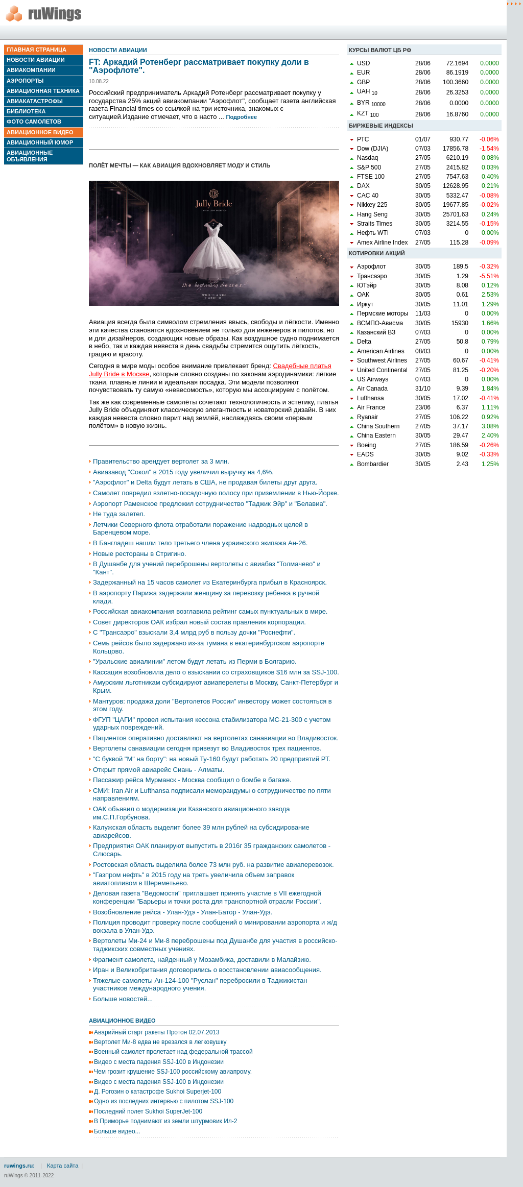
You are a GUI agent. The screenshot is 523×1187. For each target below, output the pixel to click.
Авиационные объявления (30, 156)
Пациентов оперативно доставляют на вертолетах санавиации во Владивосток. (216, 738)
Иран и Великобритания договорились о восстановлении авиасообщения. (207, 970)
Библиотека (26, 111)
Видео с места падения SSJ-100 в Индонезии (159, 1061)
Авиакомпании (31, 70)
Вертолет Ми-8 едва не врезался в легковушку (160, 1042)
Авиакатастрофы (35, 101)
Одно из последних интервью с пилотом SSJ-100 (163, 1101)
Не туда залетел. (119, 514)
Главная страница (36, 49)
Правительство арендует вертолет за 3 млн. (161, 461)
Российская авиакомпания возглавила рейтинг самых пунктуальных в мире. (210, 611)
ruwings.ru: (19, 1165)
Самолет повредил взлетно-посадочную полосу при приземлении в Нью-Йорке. (216, 493)
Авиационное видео (40, 132)
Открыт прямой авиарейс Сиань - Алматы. (158, 769)
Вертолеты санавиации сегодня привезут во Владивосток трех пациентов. (207, 748)
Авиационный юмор (40, 142)
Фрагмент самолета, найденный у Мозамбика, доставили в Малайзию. (202, 959)
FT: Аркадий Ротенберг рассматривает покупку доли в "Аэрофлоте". (199, 66)
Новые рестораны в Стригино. (139, 554)
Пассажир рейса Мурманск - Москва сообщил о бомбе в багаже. (192, 780)
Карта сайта (62, 1165)
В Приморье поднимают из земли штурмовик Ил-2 (165, 1121)
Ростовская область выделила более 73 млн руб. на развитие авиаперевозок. (213, 864)
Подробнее (241, 117)
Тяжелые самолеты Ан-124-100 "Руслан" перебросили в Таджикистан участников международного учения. (200, 984)
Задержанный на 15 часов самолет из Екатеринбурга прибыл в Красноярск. (210, 582)
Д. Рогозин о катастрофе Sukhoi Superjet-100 (157, 1091)
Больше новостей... (123, 999)
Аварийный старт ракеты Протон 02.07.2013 (157, 1032)
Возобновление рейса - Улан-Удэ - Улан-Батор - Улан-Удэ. (182, 912)
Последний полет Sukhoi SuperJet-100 (148, 1111)
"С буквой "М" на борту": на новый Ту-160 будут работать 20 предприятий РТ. (211, 759)
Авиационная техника (43, 91)
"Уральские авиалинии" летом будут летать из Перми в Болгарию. (195, 661)
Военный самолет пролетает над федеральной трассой (173, 1051)
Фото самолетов (34, 121)
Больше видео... (117, 1131)
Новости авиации (36, 60)
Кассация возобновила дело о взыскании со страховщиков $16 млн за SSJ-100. (216, 672)
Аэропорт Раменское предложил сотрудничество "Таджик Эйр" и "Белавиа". (210, 503)
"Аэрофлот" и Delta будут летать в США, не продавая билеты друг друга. (205, 482)
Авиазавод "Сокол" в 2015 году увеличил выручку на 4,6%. (183, 472)
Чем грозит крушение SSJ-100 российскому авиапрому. (173, 1071)
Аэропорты (25, 81)
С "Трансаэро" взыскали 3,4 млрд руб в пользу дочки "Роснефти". (194, 632)
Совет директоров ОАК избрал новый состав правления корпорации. (199, 622)
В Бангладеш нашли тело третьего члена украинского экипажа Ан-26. (200, 543)
